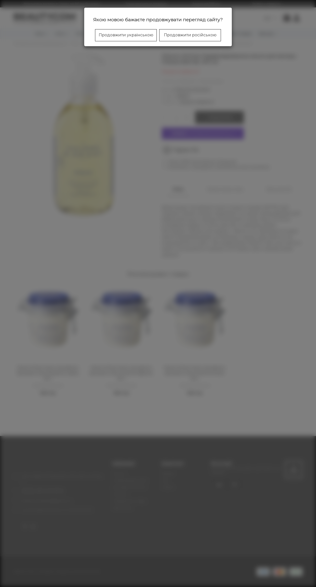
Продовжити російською (190, 35)
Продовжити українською (126, 35)
